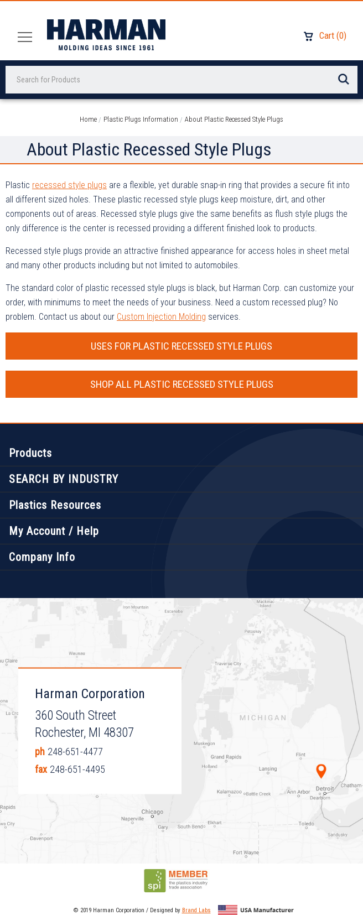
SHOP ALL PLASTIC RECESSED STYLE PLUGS (181, 384)
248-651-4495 (77, 769)
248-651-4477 (75, 751)
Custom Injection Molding (161, 316)
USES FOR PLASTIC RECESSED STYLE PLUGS (181, 346)
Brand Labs (196, 910)
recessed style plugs (69, 185)
